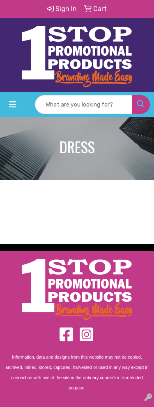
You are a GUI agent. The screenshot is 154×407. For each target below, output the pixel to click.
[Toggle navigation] (12, 104)
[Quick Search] (84, 104)
